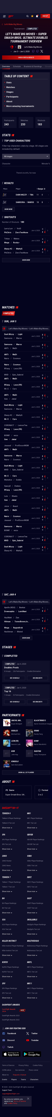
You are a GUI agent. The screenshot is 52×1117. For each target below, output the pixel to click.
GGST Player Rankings (35, 903)
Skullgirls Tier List (33, 929)
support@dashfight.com (11, 1094)
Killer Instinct (9, 941)
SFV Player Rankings (9, 988)
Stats (9, 82)
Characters (34, 1079)
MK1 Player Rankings (34, 818)
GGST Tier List (32, 908)
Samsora (20, 202)
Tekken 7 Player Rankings (11, 882)
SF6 (3, 834)
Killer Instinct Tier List (10, 950)
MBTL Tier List (32, 972)
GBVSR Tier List (32, 844)
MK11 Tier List (32, 993)
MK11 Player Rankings (35, 988)
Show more (7, 828)
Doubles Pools (11, 667)
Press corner (33, 1070)
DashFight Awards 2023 (10, 1016)
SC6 (3, 919)
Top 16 (7, 691)
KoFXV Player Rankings (10, 967)
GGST (29, 898)
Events (4, 1079)
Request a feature (19, 1075)
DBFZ (29, 877)
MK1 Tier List (31, 823)
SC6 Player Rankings (9, 924)
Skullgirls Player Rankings (36, 924)
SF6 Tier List (6, 844)
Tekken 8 (6, 813)
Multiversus (33, 941)
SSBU (29, 856)
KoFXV (5, 962)
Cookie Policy (38, 1065)
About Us (5, 1075)
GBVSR (30, 834)
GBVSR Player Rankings (35, 840)
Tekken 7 (6, 877)
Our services (20, 1070)
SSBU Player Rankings (35, 861)
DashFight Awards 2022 (10, 1020)
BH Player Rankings (9, 903)
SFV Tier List (6, 993)
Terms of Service (8, 1065)
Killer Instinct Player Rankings (13, 946)
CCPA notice (6, 1070)
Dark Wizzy (21, 195)
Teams (23, 1079)
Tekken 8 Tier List (8, 823)
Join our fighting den (15, 1028)
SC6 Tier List (6, 929)
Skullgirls (32, 919)
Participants (12, 96)
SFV (3, 983)
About (9, 101)
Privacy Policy (24, 1065)
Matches (10, 87)
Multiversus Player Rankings (37, 946)
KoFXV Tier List (7, 972)
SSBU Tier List (32, 866)
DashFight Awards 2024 (8, 1010)
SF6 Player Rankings (9, 840)
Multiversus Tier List (34, 950)
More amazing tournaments (20, 106)
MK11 (29, 983)
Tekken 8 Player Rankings (11, 818)
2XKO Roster (6, 861)
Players (14, 1079)
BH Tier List (6, 908)
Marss (31, 202)
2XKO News (6, 866)
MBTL (29, 962)
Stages (9, 92)
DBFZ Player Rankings (35, 882)
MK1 (29, 813)
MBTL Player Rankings (35, 967)
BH (3, 898)
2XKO (4, 856)
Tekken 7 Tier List (8, 887)
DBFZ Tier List (32, 887)
